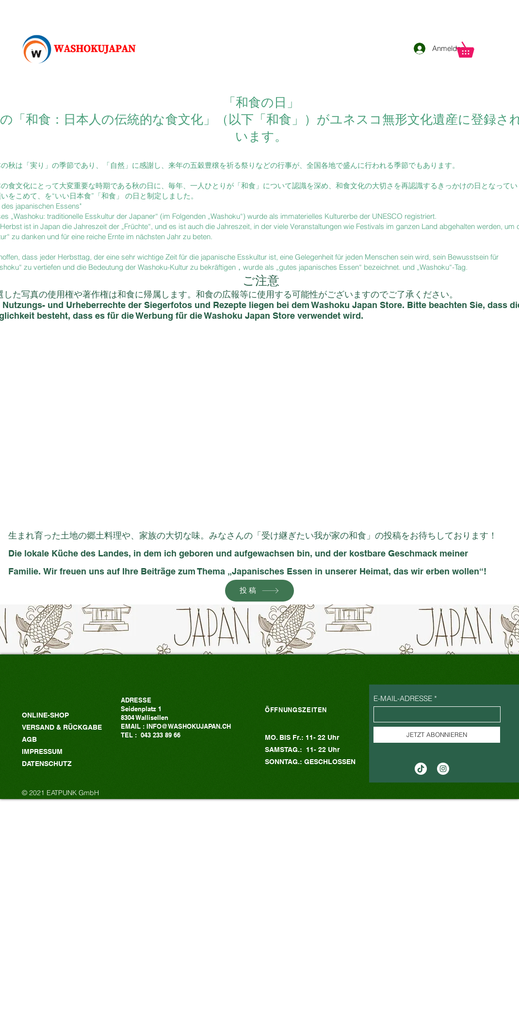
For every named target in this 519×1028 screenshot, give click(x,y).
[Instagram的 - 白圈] (443, 769)
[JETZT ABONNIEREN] (436, 735)
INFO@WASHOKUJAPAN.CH (188, 726)
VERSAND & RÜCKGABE (63, 727)
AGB (29, 739)
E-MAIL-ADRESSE (402, 698)
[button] (472, 47)
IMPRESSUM (42, 751)
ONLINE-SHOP (45, 715)
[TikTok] (421, 769)
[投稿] (259, 591)
